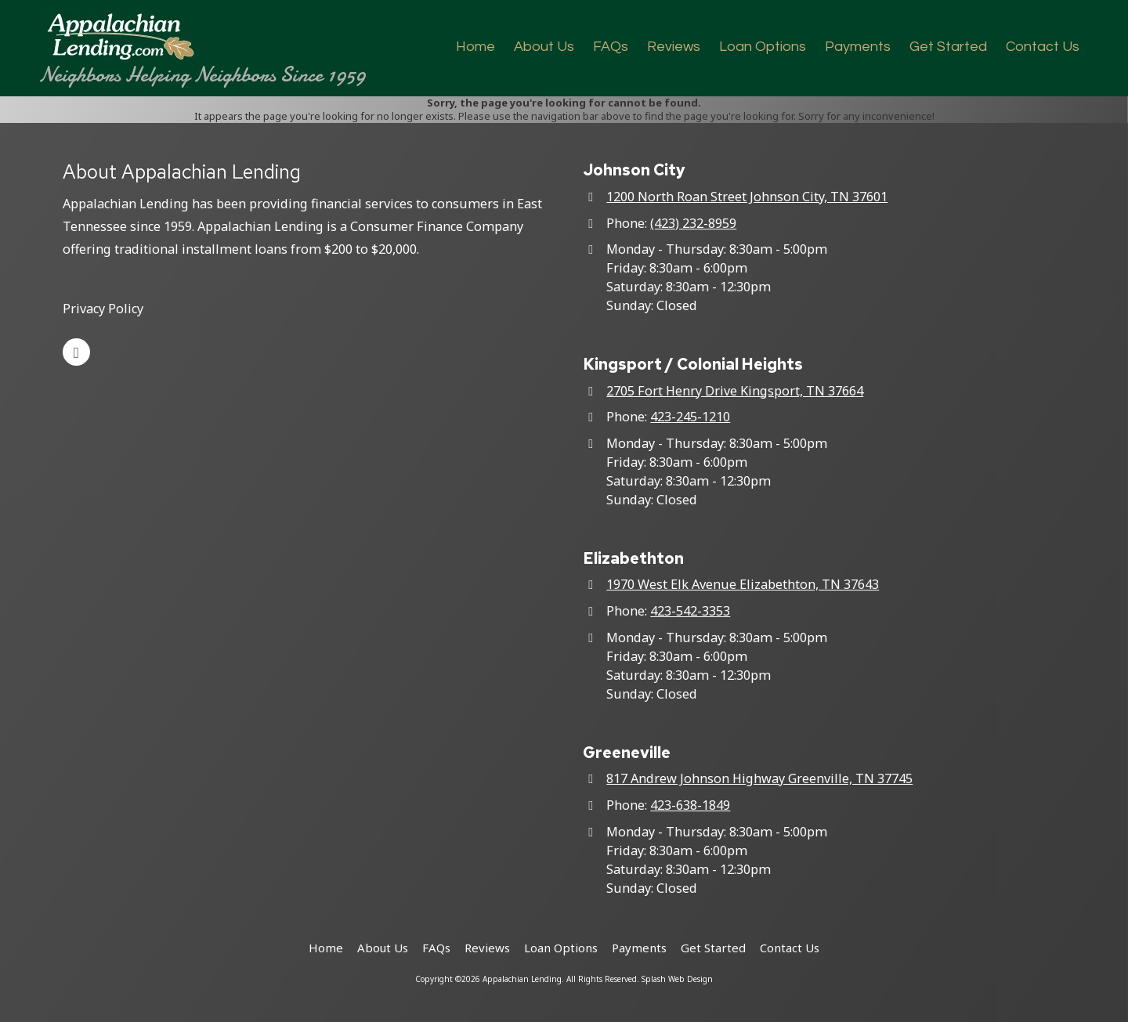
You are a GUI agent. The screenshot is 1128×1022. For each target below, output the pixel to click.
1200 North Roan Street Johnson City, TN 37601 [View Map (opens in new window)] (747, 196)
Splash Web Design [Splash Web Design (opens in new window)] (677, 978)
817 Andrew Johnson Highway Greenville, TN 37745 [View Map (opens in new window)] (759, 778)
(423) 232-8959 (693, 223)
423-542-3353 (690, 610)
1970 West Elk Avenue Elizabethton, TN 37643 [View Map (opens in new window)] (742, 584)
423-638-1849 (690, 805)
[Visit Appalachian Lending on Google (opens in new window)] (76, 352)
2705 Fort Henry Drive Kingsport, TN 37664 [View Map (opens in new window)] (734, 390)
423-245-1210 (690, 416)
